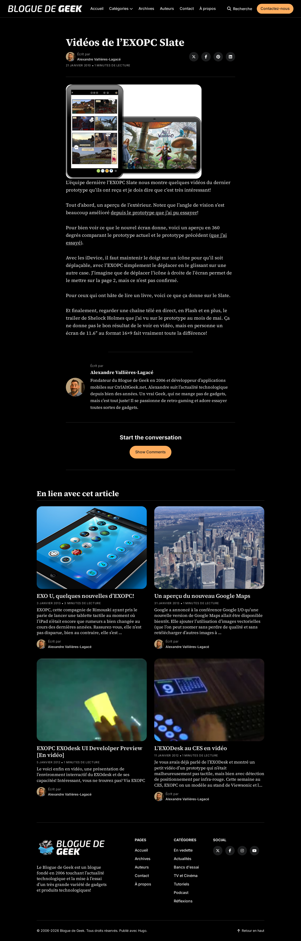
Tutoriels (181, 884)
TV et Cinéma (186, 875)
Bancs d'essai (186, 867)
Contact (187, 8)
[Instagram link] (242, 850)
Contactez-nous (275, 8)
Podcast (181, 892)
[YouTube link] (254, 850)
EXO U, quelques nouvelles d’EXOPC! (85, 596)
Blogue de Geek (72, 931)
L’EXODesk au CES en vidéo (190, 748)
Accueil (96, 8)
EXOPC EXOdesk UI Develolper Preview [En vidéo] (89, 751)
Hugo (142, 931)
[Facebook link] (230, 850)
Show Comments (150, 452)
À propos (207, 8)
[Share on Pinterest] (218, 56)
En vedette (183, 850)
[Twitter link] (217, 850)
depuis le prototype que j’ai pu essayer (154, 212)
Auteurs (167, 8)
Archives (146, 8)
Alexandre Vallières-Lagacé (99, 59)
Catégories (121, 8)
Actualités (182, 858)
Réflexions (183, 901)
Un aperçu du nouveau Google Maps (202, 596)
